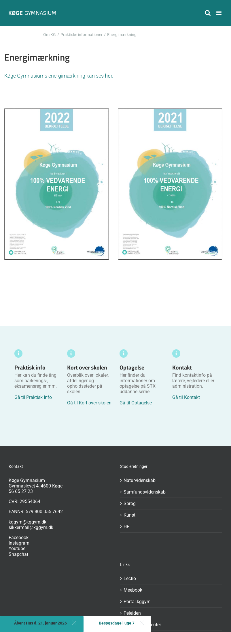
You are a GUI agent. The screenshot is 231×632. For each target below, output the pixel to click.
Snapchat (18, 554)
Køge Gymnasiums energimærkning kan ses (58, 76)
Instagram (19, 543)
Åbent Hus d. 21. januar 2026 (40, 623)
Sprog (130, 503)
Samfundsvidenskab (145, 492)
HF (126, 526)
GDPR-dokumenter (142, 624)
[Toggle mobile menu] (219, 13)
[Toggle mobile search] (208, 13)
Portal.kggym (137, 601)
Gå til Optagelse (136, 403)
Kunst (129, 515)
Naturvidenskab (140, 480)
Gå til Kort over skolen (89, 403)
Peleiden (132, 613)
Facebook (19, 537)
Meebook (133, 590)
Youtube (17, 548)
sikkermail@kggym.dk (31, 527)
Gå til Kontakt (186, 397)
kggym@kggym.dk (27, 522)
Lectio (130, 578)
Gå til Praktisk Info (33, 397)
